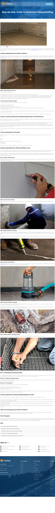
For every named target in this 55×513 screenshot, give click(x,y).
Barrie (51, 488)
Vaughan (51, 468)
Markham (51, 466)
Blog (21, 470)
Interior (35, 466)
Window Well (36, 479)
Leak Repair (36, 470)
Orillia (51, 486)
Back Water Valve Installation (38, 475)
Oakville (51, 472)
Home (19, 14)
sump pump (3, 263)
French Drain (36, 477)
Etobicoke (51, 483)
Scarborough (52, 479)
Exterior (35, 463)
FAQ (21, 472)
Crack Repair (36, 468)
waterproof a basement (35, 49)
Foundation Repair (37, 472)
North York (52, 481)
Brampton (51, 470)
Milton (51, 475)
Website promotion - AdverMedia (5, 494)
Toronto (51, 463)
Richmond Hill (52, 477)
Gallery (22, 466)
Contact (22, 468)
